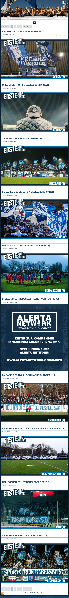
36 (24, 26)
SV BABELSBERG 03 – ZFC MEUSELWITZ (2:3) (26, 138)
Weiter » (29, 26)
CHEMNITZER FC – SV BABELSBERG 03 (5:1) (25, 85)
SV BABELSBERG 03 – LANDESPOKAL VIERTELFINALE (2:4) (33, 428)
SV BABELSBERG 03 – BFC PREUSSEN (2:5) (25, 535)
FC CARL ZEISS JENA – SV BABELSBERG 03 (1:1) (28, 192)
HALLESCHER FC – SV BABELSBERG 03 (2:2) (26, 482)
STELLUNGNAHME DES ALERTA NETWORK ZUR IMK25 (30, 299)
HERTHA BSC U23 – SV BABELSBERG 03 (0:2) (26, 245)
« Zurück (4, 26)
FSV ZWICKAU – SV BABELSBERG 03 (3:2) (24, 31)
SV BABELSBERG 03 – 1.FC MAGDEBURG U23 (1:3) (28, 375)
